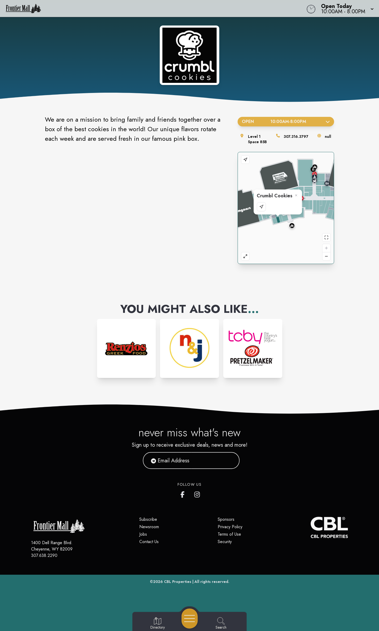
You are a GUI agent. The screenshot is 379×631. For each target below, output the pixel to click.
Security (225, 542)
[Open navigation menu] (190, 618)
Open (286, 121)
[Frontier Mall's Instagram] (197, 493)
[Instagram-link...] (126, 348)
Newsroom (149, 527)
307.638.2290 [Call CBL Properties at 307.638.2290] (44, 555)
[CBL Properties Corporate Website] (310, 527)
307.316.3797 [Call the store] (296, 136)
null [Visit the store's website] (328, 136)
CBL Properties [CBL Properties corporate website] (177, 581)
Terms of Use (229, 534)
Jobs (143, 534)
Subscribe (148, 519)
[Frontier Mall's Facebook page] (183, 493)
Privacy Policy (230, 527)
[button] (346, 8)
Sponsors (226, 519)
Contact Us (149, 542)
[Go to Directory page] (157, 623)
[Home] (143, 8)
